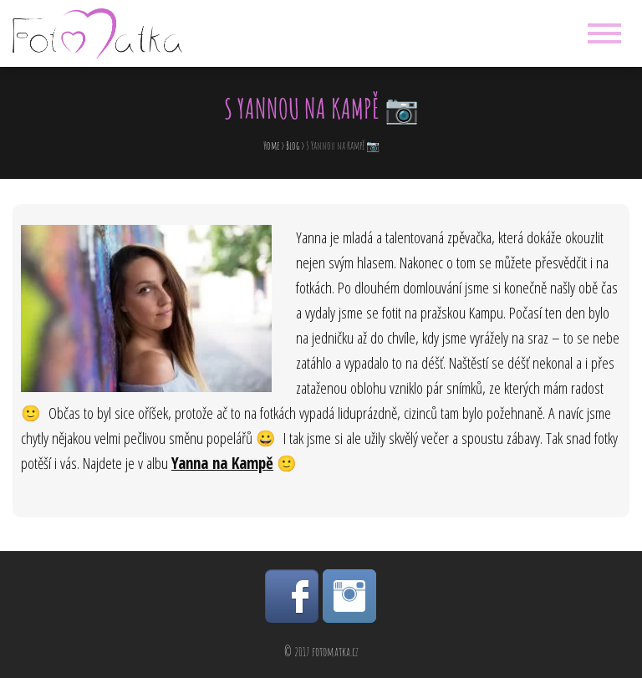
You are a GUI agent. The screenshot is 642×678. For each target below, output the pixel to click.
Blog (292, 145)
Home (271, 145)
